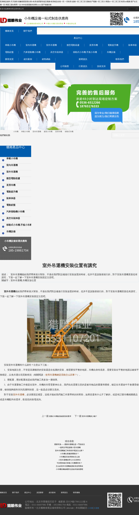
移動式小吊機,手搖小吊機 (85, 52)
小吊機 (15, 132)
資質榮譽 (40, 493)
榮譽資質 (9, 59)
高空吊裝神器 (56, 52)
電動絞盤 (9, 52)
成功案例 (27, 59)
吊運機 (96, 508)
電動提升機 (113, 45)
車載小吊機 (10, 45)
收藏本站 (132, 9)
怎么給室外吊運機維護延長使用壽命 (69, 466)
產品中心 (78, 38)
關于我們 (27, 31)
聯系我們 (120, 59)
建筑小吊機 (48, 132)
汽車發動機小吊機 (31, 52)
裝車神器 (10, 198)
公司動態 (64, 66)
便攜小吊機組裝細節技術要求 (60, 416)
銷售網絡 (46, 59)
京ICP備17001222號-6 (76, 501)
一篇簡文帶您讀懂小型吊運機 (69, 447)
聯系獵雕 (76, 493)
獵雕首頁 (9, 31)
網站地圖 (70, 508)
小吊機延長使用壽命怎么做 (69, 457)
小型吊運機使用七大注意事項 (69, 460)
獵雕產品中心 (15, 147)
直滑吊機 (93, 45)
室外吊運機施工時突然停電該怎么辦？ (69, 451)
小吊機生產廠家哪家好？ (69, 454)
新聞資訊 (83, 59)
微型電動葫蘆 (73, 45)
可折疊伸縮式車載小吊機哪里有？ (69, 463)
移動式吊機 (69, 132)
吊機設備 (111, 52)
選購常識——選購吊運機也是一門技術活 (69, 444)
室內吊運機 (31, 45)
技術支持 (101, 66)
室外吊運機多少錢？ (89, 416)
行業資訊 (83, 66)
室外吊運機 (51, 45)
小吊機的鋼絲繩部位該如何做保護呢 (69, 469)
